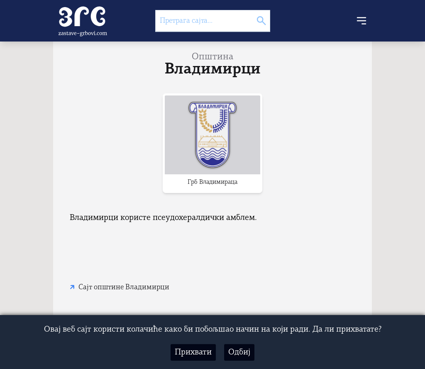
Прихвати (193, 352)
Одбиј (239, 352)
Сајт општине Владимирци (123, 287)
